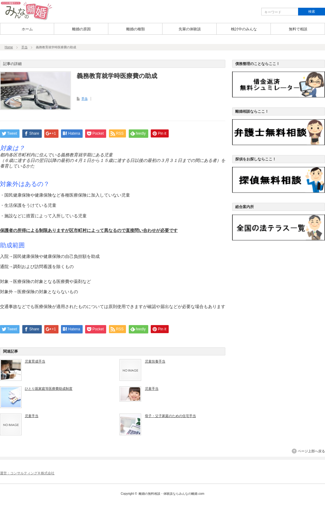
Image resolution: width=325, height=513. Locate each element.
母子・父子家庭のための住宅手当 (170, 416)
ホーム (27, 29)
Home (9, 47)
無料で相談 (298, 29)
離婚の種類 (135, 29)
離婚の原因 (81, 29)
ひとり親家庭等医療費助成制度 (48, 388)
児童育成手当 (35, 361)
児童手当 (151, 388)
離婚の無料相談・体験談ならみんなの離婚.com (171, 493)
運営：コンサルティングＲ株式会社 (27, 473)
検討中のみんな (244, 29)
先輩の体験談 (190, 29)
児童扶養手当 (155, 361)
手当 (24, 47)
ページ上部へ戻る (311, 451)
